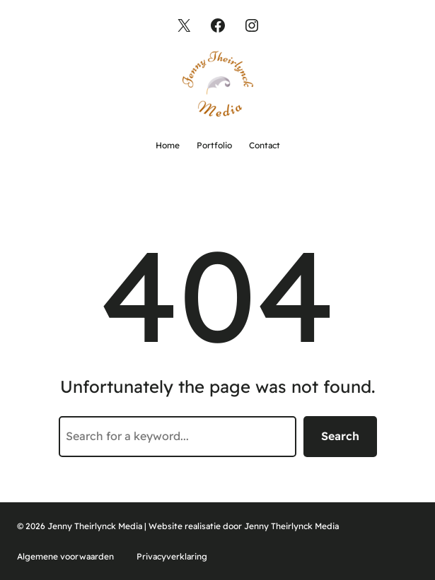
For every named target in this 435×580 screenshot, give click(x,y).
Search (340, 436)
